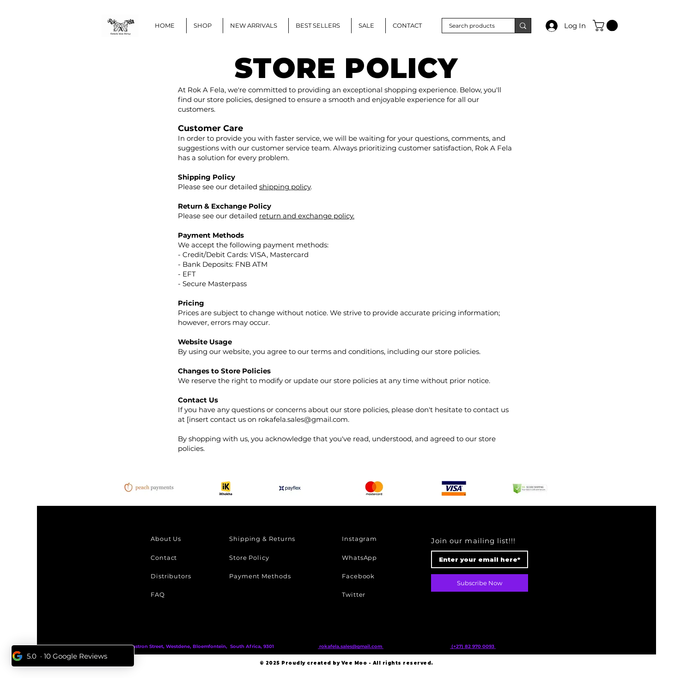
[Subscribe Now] (479, 583)
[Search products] (472, 26)
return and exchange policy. (306, 215)
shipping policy (284, 186)
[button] (606, 25)
